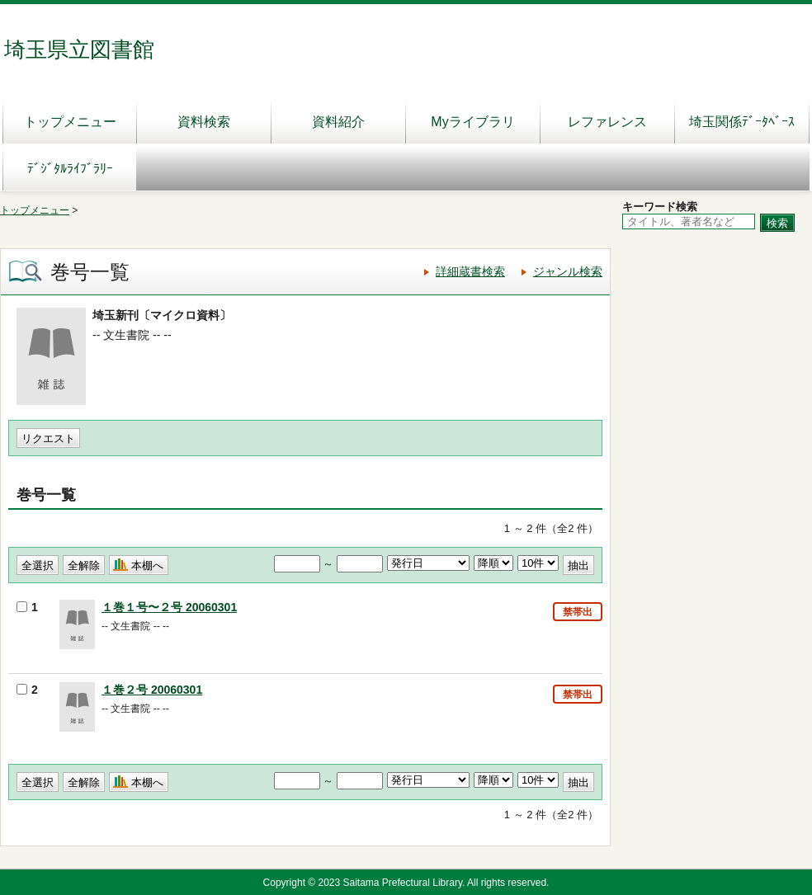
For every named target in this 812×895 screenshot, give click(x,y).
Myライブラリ (472, 122)
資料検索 (203, 122)
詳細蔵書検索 (470, 271)
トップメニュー (70, 122)
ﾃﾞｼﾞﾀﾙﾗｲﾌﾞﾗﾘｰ (70, 169)
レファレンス (607, 122)
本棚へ (147, 565)
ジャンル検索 (567, 271)
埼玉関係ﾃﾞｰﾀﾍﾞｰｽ (742, 122)
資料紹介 (338, 122)
